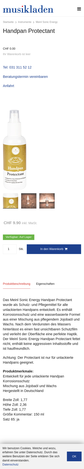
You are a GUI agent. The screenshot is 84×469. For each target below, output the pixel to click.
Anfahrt (8, 86)
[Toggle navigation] (79, 9)
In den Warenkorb (53, 249)
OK (74, 456)
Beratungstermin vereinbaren (25, 77)
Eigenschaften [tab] (45, 283)
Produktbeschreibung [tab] (16, 283)
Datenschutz (10, 464)
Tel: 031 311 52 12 (17, 67)
